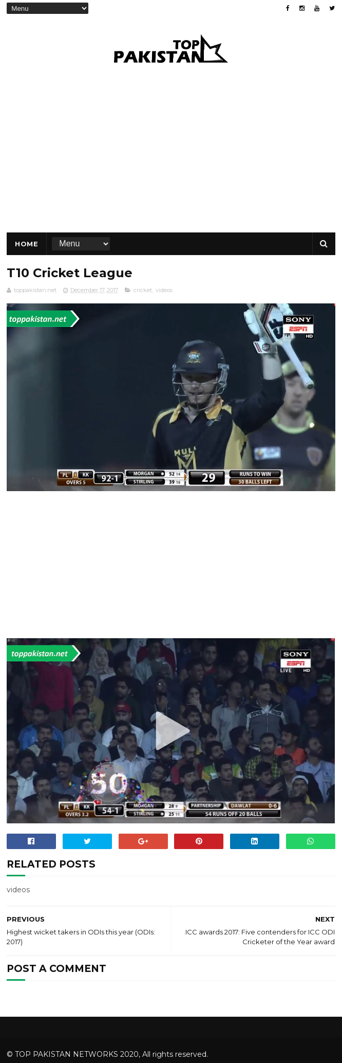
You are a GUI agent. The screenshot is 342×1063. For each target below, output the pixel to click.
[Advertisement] (171, 566)
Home (26, 244)
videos (164, 290)
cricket (143, 290)
